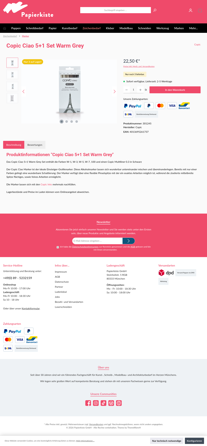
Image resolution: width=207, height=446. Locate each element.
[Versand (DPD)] (166, 272)
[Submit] (128, 240)
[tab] (13, 145)
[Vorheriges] (23, 91)
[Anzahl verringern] (126, 89)
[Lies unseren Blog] (111, 403)
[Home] (7, 28)
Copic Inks (46, 184)
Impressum (61, 271)
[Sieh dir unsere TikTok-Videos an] (103, 403)
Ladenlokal (61, 291)
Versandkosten (96, 424)
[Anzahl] (133, 89)
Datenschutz (62, 281)
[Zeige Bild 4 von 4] (76, 121)
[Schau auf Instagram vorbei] (95, 403)
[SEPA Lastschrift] (128, 114)
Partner (59, 286)
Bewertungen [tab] (34, 144)
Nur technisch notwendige (166, 440)
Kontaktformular (30, 308)
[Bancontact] (184, 105)
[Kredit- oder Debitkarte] (166, 105)
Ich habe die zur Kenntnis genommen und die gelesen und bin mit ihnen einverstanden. (105, 248)
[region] (61, 91)
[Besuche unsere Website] (118, 403)
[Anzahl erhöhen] (140, 89)
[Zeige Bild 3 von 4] (71, 121)
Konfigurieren (194, 440)
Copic (197, 44)
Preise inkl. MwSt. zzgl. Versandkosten (139, 66)
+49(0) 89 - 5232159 (17, 278)
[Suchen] (154, 10)
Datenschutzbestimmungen (85, 246)
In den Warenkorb (175, 89)
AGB (133, 246)
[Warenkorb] (200, 10)
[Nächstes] (114, 91)
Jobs (57, 296)
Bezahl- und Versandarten (69, 301)
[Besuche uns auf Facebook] (88, 403)
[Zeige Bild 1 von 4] (61, 121)
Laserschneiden (63, 306)
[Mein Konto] (190, 10)
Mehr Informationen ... (85, 441)
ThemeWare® (134, 427)
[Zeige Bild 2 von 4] (66, 121)
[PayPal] (132, 105)
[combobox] (115, 10)
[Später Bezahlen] (149, 105)
